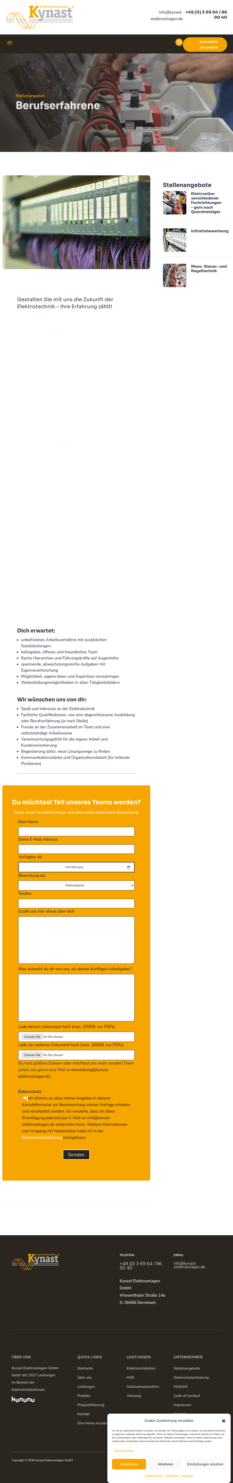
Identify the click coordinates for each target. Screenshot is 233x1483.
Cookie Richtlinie (187, 1423)
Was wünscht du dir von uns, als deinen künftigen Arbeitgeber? (76, 994)
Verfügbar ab (76, 861)
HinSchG (181, 1386)
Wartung (134, 1395)
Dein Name (76, 826)
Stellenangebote (187, 1368)
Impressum (182, 1405)
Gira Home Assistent (93, 1423)
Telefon (76, 898)
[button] (223, 1442)
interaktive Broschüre (208, 44)
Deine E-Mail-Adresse (76, 844)
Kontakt (83, 1414)
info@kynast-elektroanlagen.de (189, 1265)
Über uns (84, 1377)
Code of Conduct (187, 1395)
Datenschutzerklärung (42, 1137)
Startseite (85, 1368)
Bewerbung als (76, 880)
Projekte (83, 1395)
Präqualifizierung (90, 1405)
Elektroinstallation (141, 1368)
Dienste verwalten (124, 1472)
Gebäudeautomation (143, 1386)
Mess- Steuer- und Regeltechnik (209, 268)
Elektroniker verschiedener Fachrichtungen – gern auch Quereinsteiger (206, 202)
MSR (130, 1377)
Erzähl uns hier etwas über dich (76, 937)
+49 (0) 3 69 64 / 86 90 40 (206, 15)
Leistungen (86, 1386)
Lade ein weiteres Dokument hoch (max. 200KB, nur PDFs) (76, 1050)
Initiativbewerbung (210, 231)
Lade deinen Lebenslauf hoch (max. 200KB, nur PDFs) (76, 1031)
